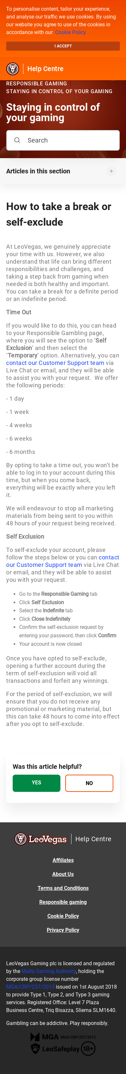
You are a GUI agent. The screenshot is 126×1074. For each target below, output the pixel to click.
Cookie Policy (70, 32)
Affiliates (63, 860)
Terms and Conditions (63, 888)
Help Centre (45, 69)
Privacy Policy (63, 930)
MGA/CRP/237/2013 (30, 987)
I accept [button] (63, 46)
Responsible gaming (63, 902)
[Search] (63, 140)
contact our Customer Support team (55, 362)
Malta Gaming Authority (48, 971)
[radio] (36, 783)
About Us (63, 874)
